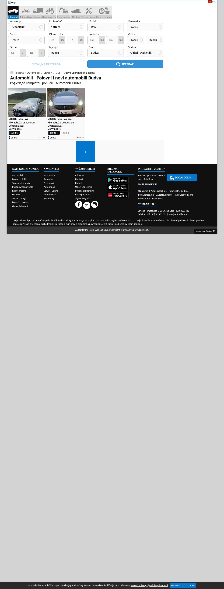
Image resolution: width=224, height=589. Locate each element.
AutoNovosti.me (164, 506)
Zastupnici (97, 26)
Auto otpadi (120, 26)
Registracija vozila (177, 26)
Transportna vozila (21, 494)
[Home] (10, 26)
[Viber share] (194, 366)
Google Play (92, 3)
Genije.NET (157, 510)
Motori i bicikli (19, 491)
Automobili (33, 97)
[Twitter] (87, 517)
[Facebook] (79, 517)
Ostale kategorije (20, 518)
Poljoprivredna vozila (22, 498)
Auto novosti (50, 506)
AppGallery (136, 3)
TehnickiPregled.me (179, 502)
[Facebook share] (172, 366)
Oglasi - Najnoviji (101, 77)
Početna (19, 97)
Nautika (16, 506)
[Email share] (201, 366)
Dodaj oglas (205, 26)
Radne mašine (19, 502)
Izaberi (94, 51)
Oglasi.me (143, 502)
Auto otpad (49, 498)
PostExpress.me (146, 506)
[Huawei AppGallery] (120, 507)
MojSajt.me (144, 510)
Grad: (52, 71)
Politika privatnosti (84, 502)
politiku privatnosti (158, 585)
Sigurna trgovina (83, 510)
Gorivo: (132, 45)
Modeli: (53, 45)
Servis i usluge (19, 510)
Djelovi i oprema (20, 514)
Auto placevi (74, 26)
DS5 (53, 51)
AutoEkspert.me (159, 502)
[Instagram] (95, 517)
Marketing (156, 3)
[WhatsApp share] (186, 366)
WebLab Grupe (102, 541)
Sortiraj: (93, 71)
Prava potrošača (83, 506)
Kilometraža (16, 58)
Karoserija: (95, 45)
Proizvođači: (16, 45)
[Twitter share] (179, 366)
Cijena (131, 58)
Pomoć (78, 494)
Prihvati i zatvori (183, 585)
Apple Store (114, 3)
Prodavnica (49, 487)
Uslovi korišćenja (83, 498)
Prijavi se (192, 3)
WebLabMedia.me (184, 506)
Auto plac (48, 491)
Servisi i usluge (146, 26)
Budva (55, 77)
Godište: (93, 58)
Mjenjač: (14, 71)
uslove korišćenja (139, 585)
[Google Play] (120, 492)
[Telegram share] (207, 366)
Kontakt (175, 3)
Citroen (16, 51)
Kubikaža (54, 58)
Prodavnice (50, 26)
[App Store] (120, 499)
